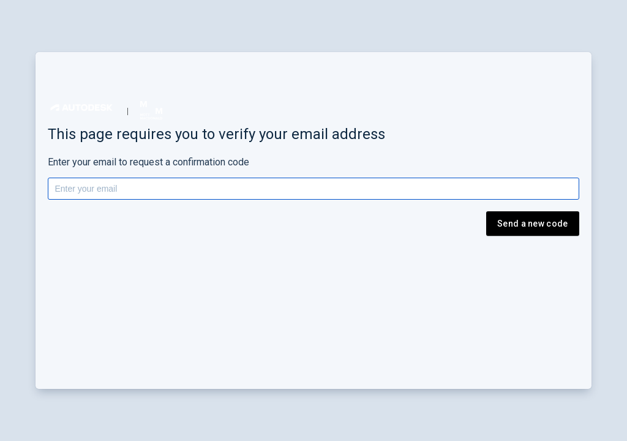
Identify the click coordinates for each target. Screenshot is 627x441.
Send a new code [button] (532, 223)
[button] (81, 107)
